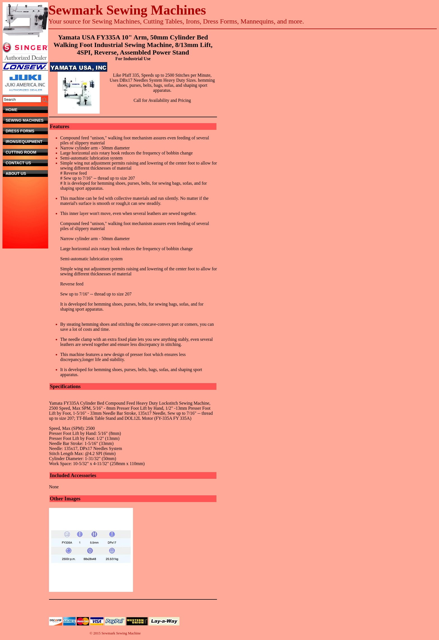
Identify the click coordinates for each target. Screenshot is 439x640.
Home (27, 109)
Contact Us (25, 163)
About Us (27, 173)
